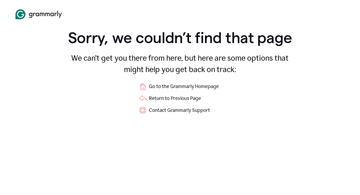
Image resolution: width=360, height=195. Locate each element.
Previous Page (186, 98)
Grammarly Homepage (194, 86)
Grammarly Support (188, 110)
